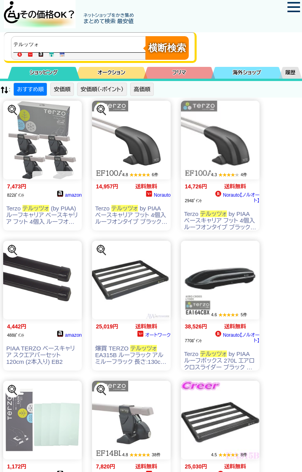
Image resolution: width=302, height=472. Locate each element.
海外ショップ (247, 73)
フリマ (179, 73)
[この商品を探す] (12, 110)
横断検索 (167, 47)
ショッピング (44, 73)
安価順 (62, 89)
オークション (111, 73)
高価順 (142, 89)
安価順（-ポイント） (102, 89)
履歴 (290, 73)
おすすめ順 (30, 89)
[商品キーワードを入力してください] (80, 44)
